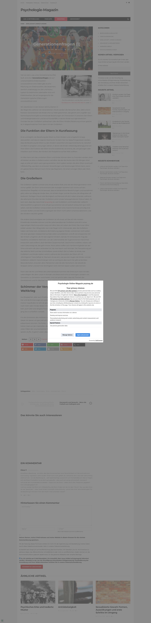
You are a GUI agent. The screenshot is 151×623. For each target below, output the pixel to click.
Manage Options (75, 301)
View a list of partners (80, 295)
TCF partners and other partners (67, 291)
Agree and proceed (83, 335)
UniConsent (98, 340)
